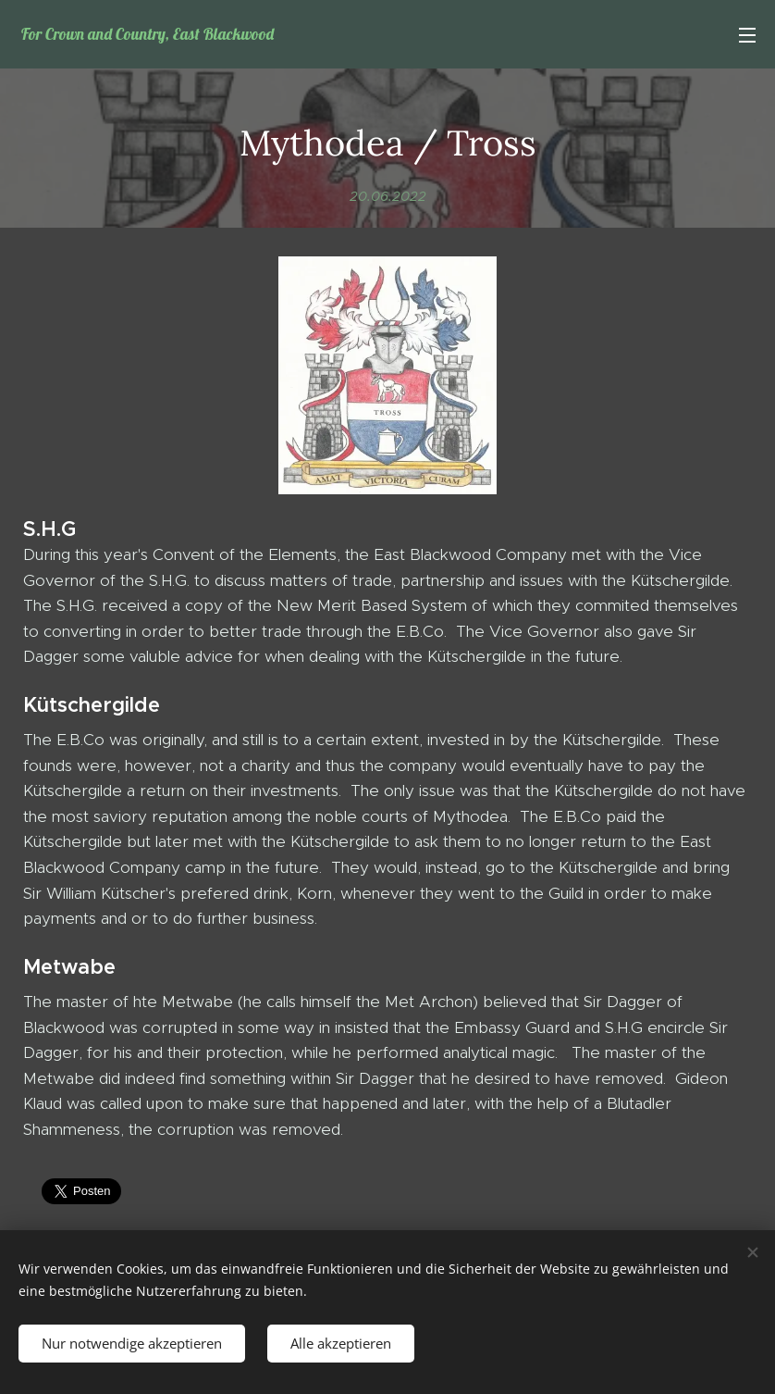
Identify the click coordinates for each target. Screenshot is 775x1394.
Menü (747, 35)
